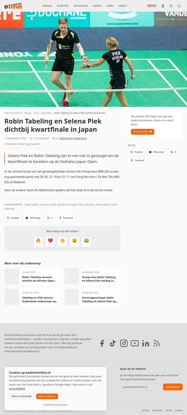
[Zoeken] (179, 6)
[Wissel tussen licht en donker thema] (171, 6)
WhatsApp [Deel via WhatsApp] (33, 217)
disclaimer (157, 410)
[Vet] (38, 241)
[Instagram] (124, 343)
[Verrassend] (74, 241)
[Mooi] (50, 241)
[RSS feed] (157, 343)
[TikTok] (113, 343)
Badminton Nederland (73, 138)
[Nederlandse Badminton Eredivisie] (151, 6)
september (46, 113)
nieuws (47, 5)
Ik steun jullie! (142, 131)
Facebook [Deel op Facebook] (66, 217)
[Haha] (86, 241)
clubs (110, 5)
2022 (36, 113)
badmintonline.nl (13, 113)
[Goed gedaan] (62, 241)
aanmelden (173, 387)
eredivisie (63, 5)
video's (122, 5)
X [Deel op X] (49, 217)
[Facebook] (102, 343)
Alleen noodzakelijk (21, 396)
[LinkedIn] (146, 343)
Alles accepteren (47, 396)
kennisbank (81, 5)
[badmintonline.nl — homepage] (13, 6)
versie (169, 410)
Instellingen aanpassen (55, 404)
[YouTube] (135, 343)
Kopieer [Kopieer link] (13, 217)
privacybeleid (17, 388)
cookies (179, 410)
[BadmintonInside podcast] (163, 6)
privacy (145, 410)
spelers (97, 5)
